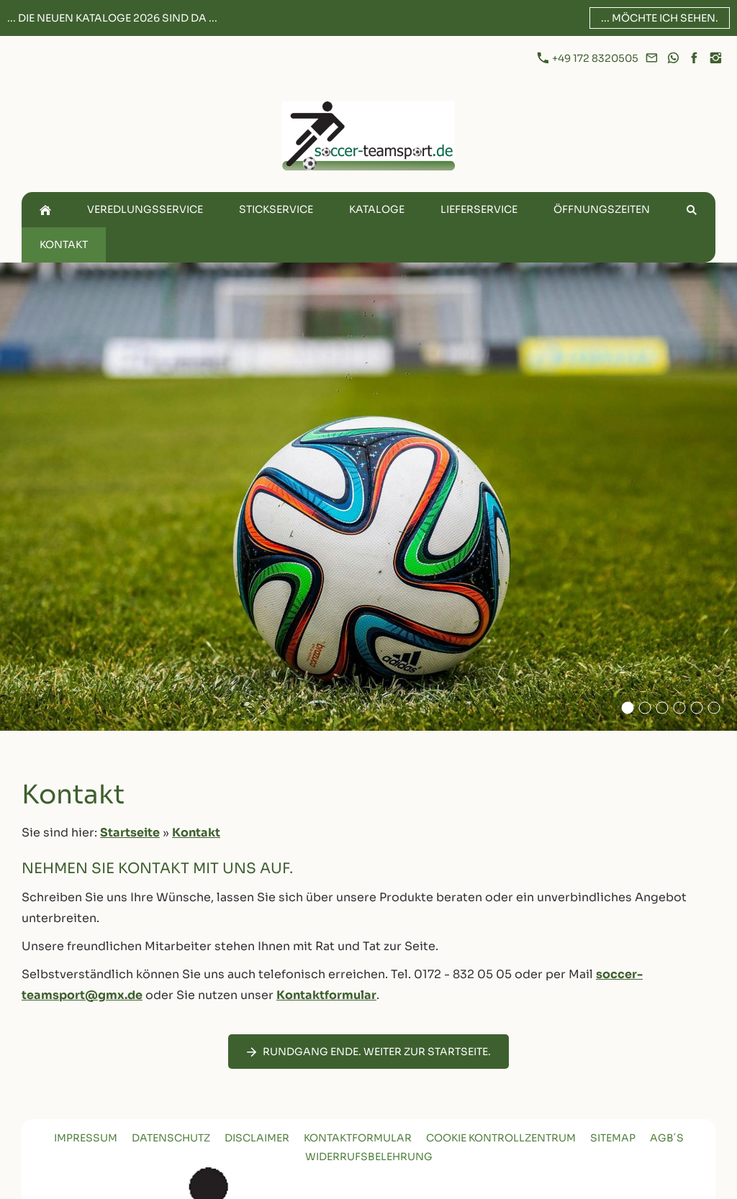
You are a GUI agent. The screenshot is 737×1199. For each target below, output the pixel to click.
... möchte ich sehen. (659, 18)
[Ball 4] (679, 707)
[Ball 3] (714, 707)
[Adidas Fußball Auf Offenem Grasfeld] (627, 707)
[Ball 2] (645, 707)
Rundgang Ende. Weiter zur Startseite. (368, 1051)
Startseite (130, 832)
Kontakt (196, 832)
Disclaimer (257, 1137)
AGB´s (667, 1137)
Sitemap (613, 1137)
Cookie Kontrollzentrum (501, 1137)
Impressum (85, 1137)
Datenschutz (171, 1137)
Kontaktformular (326, 995)
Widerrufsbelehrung (369, 1156)
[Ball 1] (662, 707)
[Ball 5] (696, 707)
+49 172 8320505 (589, 58)
